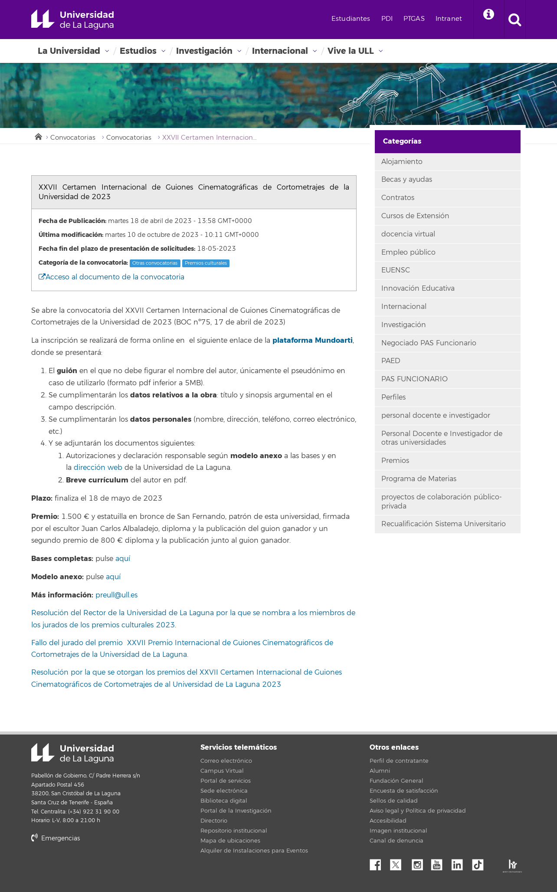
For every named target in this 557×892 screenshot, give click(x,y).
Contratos (397, 197)
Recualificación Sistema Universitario (443, 524)
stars (96, 868)
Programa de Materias (418, 479)
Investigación (204, 51)
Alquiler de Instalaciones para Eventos (254, 850)
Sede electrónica (224, 790)
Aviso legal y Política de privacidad (418, 810)
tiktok (481, 862)
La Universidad (69, 51)
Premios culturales (206, 263)
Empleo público (408, 252)
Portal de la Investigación (236, 810)
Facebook (379, 862)
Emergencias (55, 838)
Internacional (280, 51)
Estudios (138, 51)
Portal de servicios (225, 780)
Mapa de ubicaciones (230, 840)
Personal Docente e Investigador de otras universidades (441, 438)
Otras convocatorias (154, 263)
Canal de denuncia (396, 840)
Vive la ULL (351, 51)
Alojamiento (402, 161)
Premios (395, 460)
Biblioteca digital (223, 800)
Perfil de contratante (399, 761)
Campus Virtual (222, 770)
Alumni (380, 770)
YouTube (440, 862)
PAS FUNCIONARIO (414, 379)
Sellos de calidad (394, 800)
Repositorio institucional (233, 830)
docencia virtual (408, 234)
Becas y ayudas (406, 179)
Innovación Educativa (418, 288)
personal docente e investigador (435, 415)
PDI (387, 19)
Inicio (37, 136)
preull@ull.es (116, 595)
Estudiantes (350, 19)
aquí (121, 558)
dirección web (98, 467)
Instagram (419, 862)
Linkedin (460, 862)
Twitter (399, 862)
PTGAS (414, 19)
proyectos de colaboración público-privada (441, 502)
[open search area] (515, 19)
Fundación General (396, 780)
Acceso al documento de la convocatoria (111, 277)
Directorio (213, 820)
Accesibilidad (388, 820)
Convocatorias (72, 138)
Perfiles (393, 397)
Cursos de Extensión (415, 216)
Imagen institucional (398, 830)
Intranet (449, 19)
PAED (390, 361)
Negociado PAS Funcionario (428, 343)
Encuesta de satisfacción (404, 790)
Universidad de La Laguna (72, 20)
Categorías (402, 141)
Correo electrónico (226, 761)
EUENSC (395, 270)
